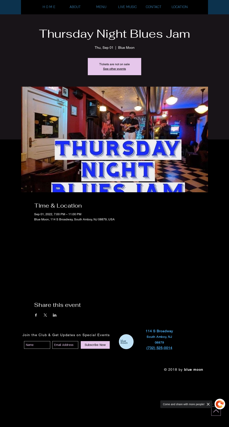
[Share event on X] (45, 315)
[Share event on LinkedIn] (54, 315)
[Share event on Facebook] (36, 315)
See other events (114, 69)
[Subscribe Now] (95, 345)
